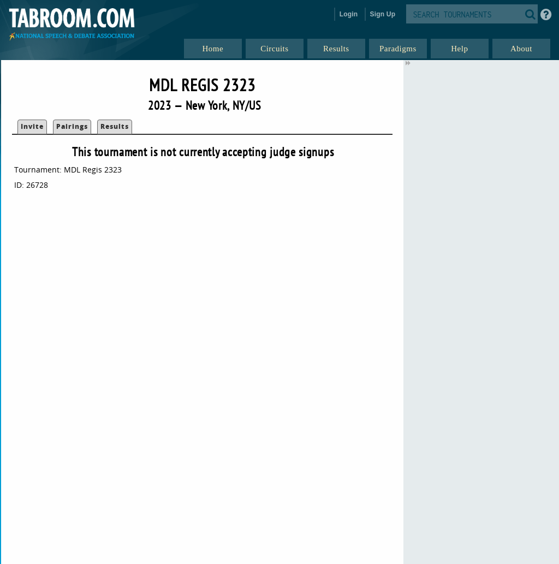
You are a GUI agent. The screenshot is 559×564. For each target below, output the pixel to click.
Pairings (72, 126)
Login (349, 14)
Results (114, 126)
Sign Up (383, 14)
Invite (32, 126)
